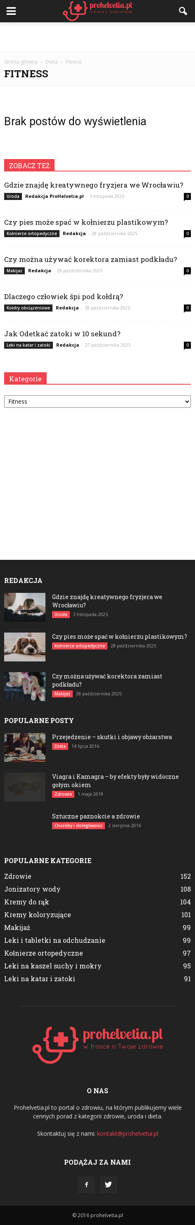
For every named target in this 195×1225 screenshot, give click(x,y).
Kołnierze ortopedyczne (32, 233)
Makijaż (14, 271)
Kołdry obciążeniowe (28, 308)
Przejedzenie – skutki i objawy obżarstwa (112, 737)
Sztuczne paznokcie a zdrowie (96, 816)
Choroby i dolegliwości (78, 825)
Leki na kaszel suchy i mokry (53, 965)
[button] (183, 11)
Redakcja (74, 233)
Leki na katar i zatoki (28, 345)
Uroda (13, 196)
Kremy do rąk (26, 901)
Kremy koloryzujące (37, 914)
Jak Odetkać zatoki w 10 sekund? (62, 333)
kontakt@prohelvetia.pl (127, 1133)
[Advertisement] (97, 36)
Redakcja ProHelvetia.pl (54, 196)
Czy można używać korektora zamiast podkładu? (90, 259)
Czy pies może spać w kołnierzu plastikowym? (86, 222)
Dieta (60, 746)
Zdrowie (63, 794)
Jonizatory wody (32, 889)
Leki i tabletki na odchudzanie (54, 940)
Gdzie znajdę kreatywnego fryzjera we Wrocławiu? (93, 185)
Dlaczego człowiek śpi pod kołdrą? (63, 296)
